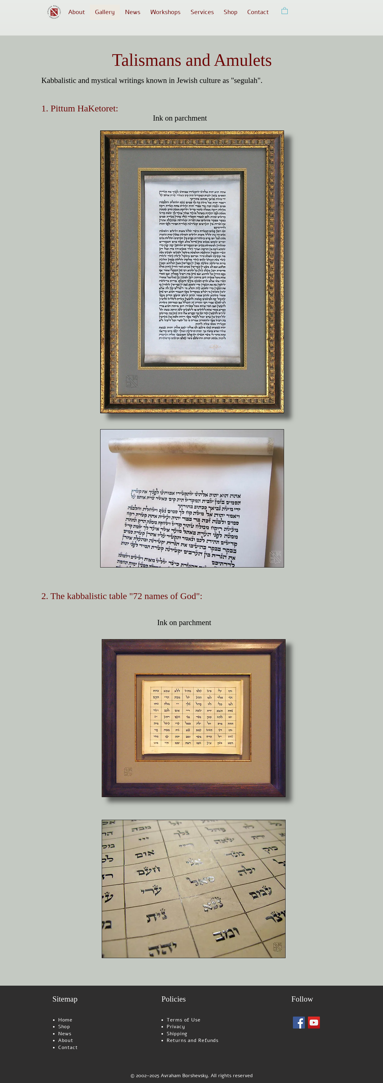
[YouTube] (314, 1023)
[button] (285, 10)
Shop (64, 1026)
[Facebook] (299, 1023)
